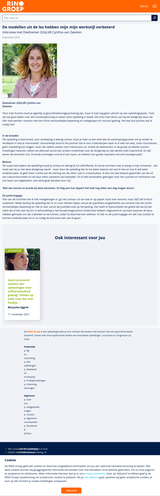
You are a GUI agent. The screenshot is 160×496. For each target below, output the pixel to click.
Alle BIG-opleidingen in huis (22, 448)
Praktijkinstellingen (36, 380)
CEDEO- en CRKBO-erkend (10, 452)
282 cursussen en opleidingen (10, 448)
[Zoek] (154, 18)
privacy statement (94, 473)
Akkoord (71, 490)
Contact (30, 414)
